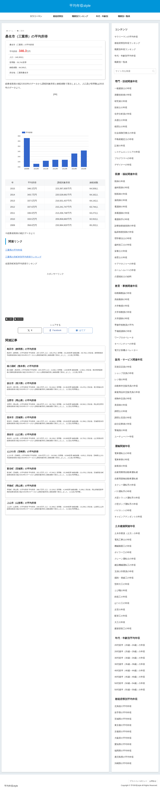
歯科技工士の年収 (123, 245)
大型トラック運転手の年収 (127, 498)
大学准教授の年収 (123, 312)
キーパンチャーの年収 (125, 344)
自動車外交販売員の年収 (126, 386)
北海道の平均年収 (123, 706)
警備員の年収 (120, 430)
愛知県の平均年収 (123, 744)
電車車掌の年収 (121, 459)
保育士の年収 (120, 257)
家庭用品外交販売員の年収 (127, 392)
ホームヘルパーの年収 (125, 270)
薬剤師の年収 (120, 200)
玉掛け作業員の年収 (124, 571)
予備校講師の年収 (123, 331)
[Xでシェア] (30, 330)
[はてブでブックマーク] (81, 330)
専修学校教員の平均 (124, 325)
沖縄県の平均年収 (123, 763)
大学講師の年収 (121, 318)
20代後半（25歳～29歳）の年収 (129, 651)
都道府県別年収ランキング (127, 43)
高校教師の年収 (121, 299)
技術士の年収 (120, 107)
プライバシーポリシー (137, 781)
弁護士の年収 (120, 120)
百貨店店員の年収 (123, 367)
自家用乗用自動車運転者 (126, 472)
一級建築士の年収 (123, 88)
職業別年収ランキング (125, 49)
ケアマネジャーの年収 (125, 264)
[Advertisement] (55, 112)
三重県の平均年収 (13, 250)
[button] (153, 71)
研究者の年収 (120, 101)
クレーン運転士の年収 (125, 559)
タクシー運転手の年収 (125, 485)
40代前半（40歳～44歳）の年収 (129, 670)
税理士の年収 (120, 126)
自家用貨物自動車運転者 (126, 478)
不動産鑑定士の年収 (124, 139)
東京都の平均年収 (123, 725)
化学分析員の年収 (123, 114)
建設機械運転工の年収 (125, 565)
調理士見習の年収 (123, 417)
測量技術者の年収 (123, 95)
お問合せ (152, 781)
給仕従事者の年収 (123, 424)
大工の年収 (119, 622)
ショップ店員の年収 (124, 373)
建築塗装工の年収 (123, 628)
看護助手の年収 (121, 219)
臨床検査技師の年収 (124, 232)
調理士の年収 (120, 411)
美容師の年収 (120, 405)
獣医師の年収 (120, 194)
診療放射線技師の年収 (125, 226)
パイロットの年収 (123, 510)
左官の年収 (119, 609)
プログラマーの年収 (124, 158)
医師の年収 (119, 181)
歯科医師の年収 (121, 187)
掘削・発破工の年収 (124, 578)
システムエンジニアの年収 (127, 152)
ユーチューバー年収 (124, 436)
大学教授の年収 (121, 306)
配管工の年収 (120, 616)
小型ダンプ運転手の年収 (126, 504)
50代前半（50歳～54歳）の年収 (129, 683)
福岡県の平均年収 (123, 750)
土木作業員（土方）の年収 (127, 533)
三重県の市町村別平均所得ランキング (23, 257)
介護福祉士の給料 (123, 276)
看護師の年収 (120, 206)
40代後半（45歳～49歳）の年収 (129, 677)
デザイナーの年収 (123, 165)
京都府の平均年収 (123, 731)
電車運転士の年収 (123, 453)
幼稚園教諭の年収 (123, 293)
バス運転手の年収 (123, 491)
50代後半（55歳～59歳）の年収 (129, 689)
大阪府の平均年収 (123, 738)
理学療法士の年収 (123, 238)
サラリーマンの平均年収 (126, 37)
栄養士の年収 (120, 251)
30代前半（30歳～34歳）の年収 (129, 658)
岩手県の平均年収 (123, 712)
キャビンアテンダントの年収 (128, 516)
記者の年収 (119, 145)
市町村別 (19, 319)
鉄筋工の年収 (120, 597)
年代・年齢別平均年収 (125, 56)
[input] (135, 71)
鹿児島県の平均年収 (124, 757)
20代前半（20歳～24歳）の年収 (129, 645)
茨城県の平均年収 (123, 719)
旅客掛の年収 (120, 466)
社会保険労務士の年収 (125, 133)
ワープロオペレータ (124, 337)
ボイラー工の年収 (123, 552)
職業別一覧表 (120, 62)
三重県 (9, 319)
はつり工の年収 (121, 603)
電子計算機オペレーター (126, 350)
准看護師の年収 (121, 213)
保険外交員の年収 (123, 398)
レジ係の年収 (120, 379)
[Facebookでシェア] (55, 330)
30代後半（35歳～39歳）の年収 (129, 664)
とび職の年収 (120, 590)
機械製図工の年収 (123, 546)
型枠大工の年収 (121, 584)
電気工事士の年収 (123, 539)
